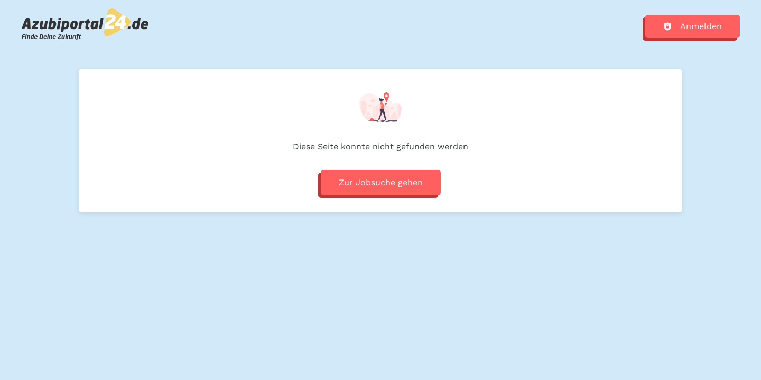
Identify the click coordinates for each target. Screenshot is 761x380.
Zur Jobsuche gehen (381, 182)
